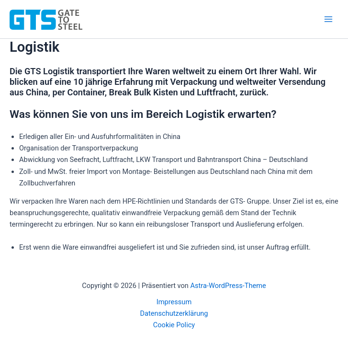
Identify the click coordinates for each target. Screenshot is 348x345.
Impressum (174, 302)
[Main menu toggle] (328, 19)
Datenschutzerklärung (174, 313)
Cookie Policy (174, 325)
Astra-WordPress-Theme (228, 285)
